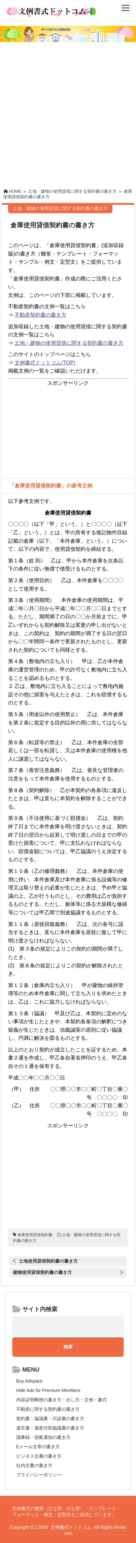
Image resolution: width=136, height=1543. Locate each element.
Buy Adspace (29, 1381)
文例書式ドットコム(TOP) (45, 362)
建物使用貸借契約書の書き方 (42, 1272)
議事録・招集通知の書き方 (43, 1437)
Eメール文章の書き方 (38, 1446)
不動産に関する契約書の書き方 (48, 1409)
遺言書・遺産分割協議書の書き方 (50, 1427)
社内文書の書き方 (34, 1465)
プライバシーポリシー (39, 1474)
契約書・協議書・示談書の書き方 (50, 1418)
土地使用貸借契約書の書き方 (48, 1261)
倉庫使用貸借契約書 (34, 1235)
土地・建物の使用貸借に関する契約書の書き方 (69, 343)
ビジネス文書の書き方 (39, 1456)
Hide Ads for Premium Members (48, 1390)
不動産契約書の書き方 (40, 315)
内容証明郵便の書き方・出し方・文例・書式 (61, 1399)
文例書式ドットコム (71, 1527)
